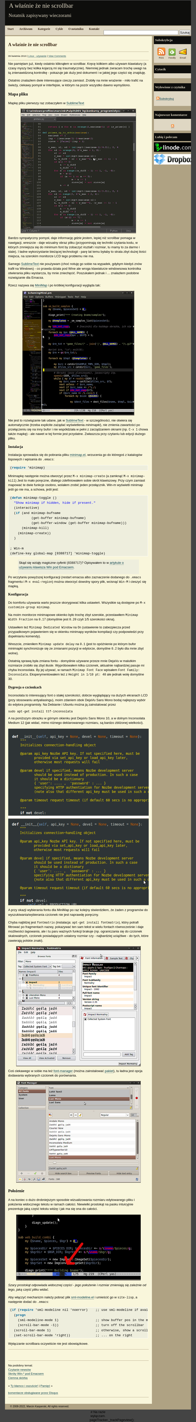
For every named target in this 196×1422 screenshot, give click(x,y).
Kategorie (44, 29)
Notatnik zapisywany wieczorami (39, 15)
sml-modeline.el (82, 1297)
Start (10, 29)
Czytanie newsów (19, 1369)
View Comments (57, 56)
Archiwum (25, 29)
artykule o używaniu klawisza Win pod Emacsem (71, 565)
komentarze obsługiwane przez (33, 1392)
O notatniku (76, 29)
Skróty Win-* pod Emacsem (26, 1373)
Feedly (172, 56)
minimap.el (78, 455)
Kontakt (94, 29)
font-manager (63, 1071)
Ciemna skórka (18, 1377)
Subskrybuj (165, 98)
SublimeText (75, 103)
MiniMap (41, 285)
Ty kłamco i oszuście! (24, 1385)
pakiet (109, 1071)
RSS (161, 56)
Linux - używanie (37, 56)
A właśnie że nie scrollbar (41, 5)
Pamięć (45, 1385)
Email (183, 56)
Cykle (59, 29)
